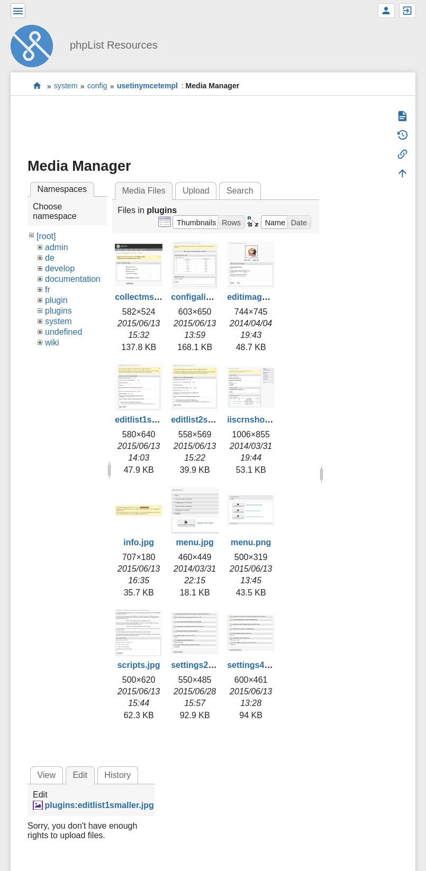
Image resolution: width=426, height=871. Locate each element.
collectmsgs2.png (150, 296)
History (117, 775)
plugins (58, 310)
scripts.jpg (138, 665)
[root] (46, 236)
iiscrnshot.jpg (255, 419)
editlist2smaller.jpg (209, 419)
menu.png (251, 542)
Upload (196, 190)
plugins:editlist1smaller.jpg (98, 805)
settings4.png (254, 665)
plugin (56, 300)
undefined (63, 331)
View (47, 775)
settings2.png (198, 665)
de (50, 257)
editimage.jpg (254, 296)
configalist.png (201, 296)
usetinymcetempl (147, 86)
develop (60, 268)
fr (47, 289)
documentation (73, 278)
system (66, 86)
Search (239, 190)
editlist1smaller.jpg (153, 419)
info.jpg (138, 542)
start (37, 86)
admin (56, 247)
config (97, 86)
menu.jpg (195, 542)
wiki (52, 342)
